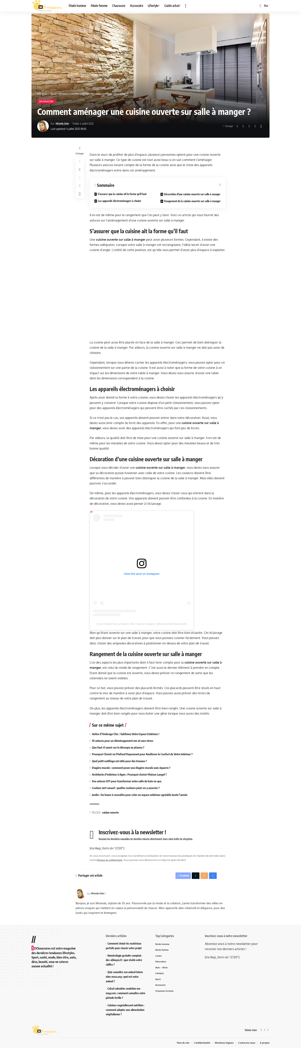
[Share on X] (243, 127)
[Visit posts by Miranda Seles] (43, 127)
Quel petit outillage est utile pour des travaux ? (122, 776)
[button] (185, 6)
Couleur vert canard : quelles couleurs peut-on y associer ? (129, 803)
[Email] (249, 127)
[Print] (255, 127)
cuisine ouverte (111, 827)
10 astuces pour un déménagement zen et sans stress (126, 755)
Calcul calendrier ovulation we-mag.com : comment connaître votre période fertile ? (125, 1009)
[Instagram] (268, 1046)
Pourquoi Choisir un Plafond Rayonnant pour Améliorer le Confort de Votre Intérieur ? (146, 769)
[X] (264, 1046)
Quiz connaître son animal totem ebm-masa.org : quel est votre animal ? (124, 992)
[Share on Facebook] (237, 127)
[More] (261, 127)
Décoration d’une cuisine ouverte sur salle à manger (186, 197)
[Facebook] (261, 1046)
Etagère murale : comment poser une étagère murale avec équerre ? (136, 782)
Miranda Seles (64, 125)
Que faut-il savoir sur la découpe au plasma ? (121, 762)
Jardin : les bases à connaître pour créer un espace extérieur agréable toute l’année (144, 809)
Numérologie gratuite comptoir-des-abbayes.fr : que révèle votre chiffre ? (124, 976)
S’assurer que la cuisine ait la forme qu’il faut (123, 195)
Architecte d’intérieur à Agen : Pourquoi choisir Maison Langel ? (132, 789)
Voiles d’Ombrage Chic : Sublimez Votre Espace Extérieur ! (129, 748)
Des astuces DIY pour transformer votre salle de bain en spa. (131, 796)
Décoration (48, 102)
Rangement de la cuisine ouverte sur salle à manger (186, 208)
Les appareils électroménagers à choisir (120, 202)
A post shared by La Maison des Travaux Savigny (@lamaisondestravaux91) (142, 638)
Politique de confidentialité (119, 874)
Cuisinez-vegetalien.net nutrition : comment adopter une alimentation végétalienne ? (125, 1026)
